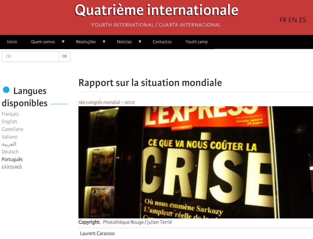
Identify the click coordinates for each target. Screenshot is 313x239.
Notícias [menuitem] (126, 44)
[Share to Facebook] (177, 63)
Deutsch (10, 152)
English (9, 121)
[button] (214, 63)
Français (10, 114)
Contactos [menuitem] (162, 41)
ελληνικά (12, 167)
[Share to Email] (205, 63)
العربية (9, 144)
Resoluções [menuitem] (87, 44)
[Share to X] (186, 63)
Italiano (9, 137)
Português (12, 159)
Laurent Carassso (97, 233)
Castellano (12, 129)
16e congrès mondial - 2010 (106, 102)
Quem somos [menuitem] (44, 44)
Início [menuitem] (12, 41)
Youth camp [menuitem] (197, 41)
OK (64, 56)
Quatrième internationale (157, 12)
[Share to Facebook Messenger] (195, 63)
